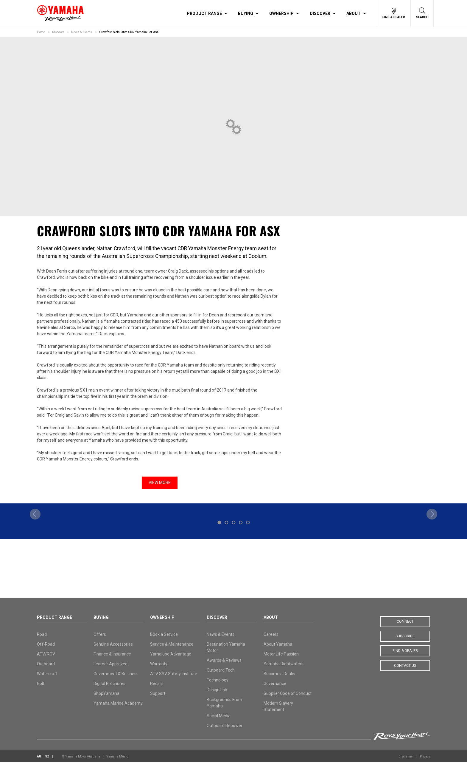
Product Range (204, 13)
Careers (271, 645)
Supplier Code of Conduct (288, 704)
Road (42, 645)
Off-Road (46, 655)
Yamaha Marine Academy (118, 714)
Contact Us (405, 676)
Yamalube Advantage (170, 664)
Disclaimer (406, 767)
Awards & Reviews (224, 671)
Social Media (219, 726)
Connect (405, 632)
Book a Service (164, 645)
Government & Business (116, 684)
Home (41, 32)
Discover (320, 13)
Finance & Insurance (112, 664)
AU (39, 767)
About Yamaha (278, 655)
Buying (245, 13)
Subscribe (405, 647)
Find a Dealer (405, 662)
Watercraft (47, 684)
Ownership (281, 13)
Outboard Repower (224, 736)
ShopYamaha (106, 704)
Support (157, 704)
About (353, 13)
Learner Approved (110, 674)
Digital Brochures (109, 694)
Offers (100, 645)
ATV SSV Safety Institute (173, 684)
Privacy (425, 767)
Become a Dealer (280, 684)
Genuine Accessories (113, 655)
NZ (47, 767)
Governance (275, 694)
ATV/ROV (46, 664)
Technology (217, 690)
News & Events (81, 32)
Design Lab (217, 700)
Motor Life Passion (281, 664)
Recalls (157, 694)
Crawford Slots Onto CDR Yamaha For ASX (129, 32)
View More (160, 482)
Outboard (46, 674)
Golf (41, 694)
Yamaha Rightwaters (283, 674)
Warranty (158, 674)
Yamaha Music (117, 767)
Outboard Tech (221, 680)
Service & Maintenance (171, 655)
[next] (431, 549)
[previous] (35, 549)
